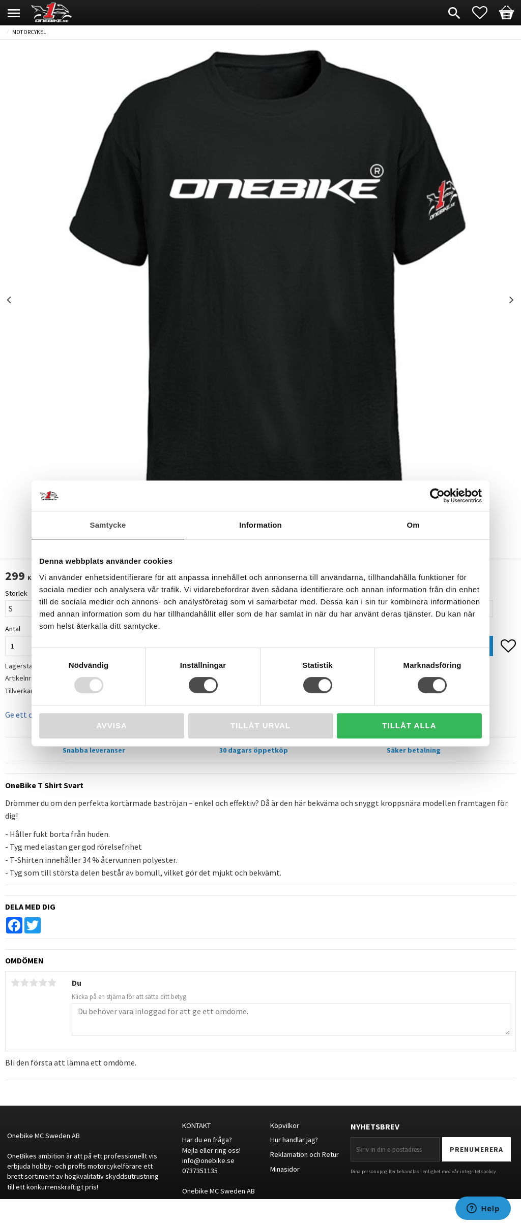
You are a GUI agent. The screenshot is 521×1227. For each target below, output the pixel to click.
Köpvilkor (284, 1125)
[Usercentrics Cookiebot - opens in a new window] (437, 495)
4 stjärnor (42, 982)
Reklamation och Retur (304, 1154)
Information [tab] (260, 525)
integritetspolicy (478, 1171)
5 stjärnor (51, 982)
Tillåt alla (409, 725)
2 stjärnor (24, 982)
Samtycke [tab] (108, 525)
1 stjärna (15, 982)
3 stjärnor (33, 982)
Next (511, 300)
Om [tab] (413, 525)
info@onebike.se (208, 1160)
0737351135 (200, 1170)
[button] (485, 12)
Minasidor (285, 1169)
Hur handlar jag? (294, 1139)
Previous (9, 300)
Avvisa (111, 725)
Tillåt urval (260, 725)
